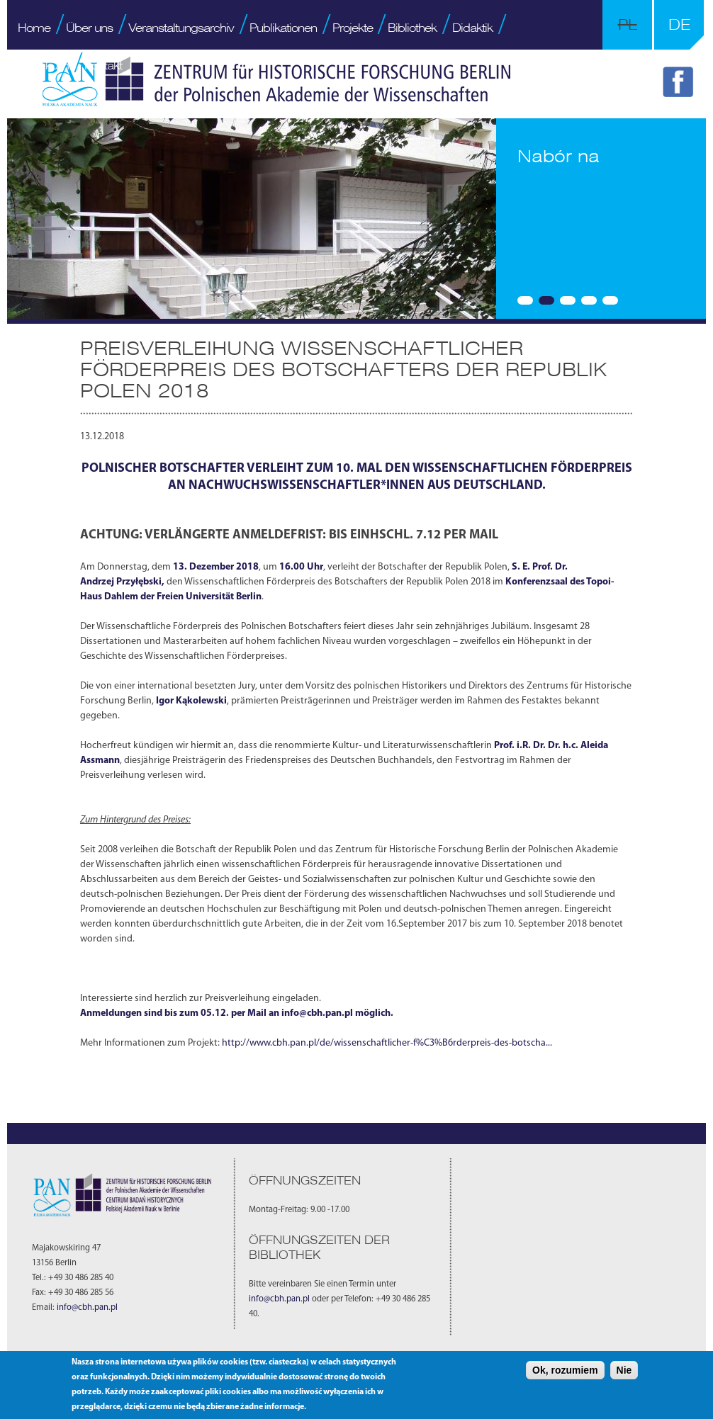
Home (34, 28)
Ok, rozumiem (565, 1370)
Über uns (89, 28)
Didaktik (472, 28)
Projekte (352, 28)
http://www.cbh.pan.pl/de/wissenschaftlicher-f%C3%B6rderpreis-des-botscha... (387, 1043)
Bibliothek (412, 28)
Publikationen (283, 28)
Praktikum (43, 65)
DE (679, 24)
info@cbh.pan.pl (317, 1013)
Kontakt (103, 65)
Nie (624, 1370)
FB (680, 84)
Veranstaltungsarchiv (181, 28)
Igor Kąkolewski (191, 701)
